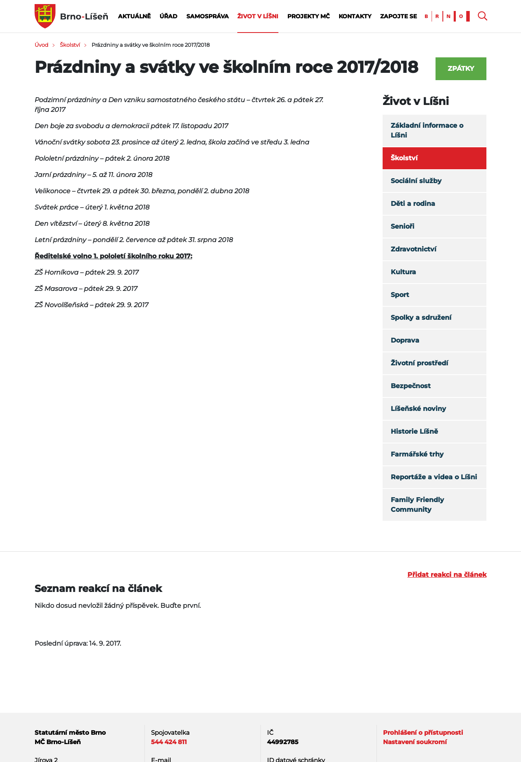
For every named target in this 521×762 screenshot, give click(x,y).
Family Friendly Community (417, 504)
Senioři (402, 226)
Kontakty (355, 16)
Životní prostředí (419, 363)
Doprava (405, 340)
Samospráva (207, 16)
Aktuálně (134, 16)
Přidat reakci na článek (446, 575)
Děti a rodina (413, 203)
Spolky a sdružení (421, 317)
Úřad (168, 16)
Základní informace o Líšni (427, 130)
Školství (70, 44)
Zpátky (461, 68)
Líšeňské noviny (418, 409)
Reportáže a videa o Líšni (434, 477)
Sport (400, 295)
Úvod (41, 44)
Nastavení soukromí (415, 742)
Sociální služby (416, 181)
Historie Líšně (414, 431)
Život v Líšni (257, 16)
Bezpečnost (411, 386)
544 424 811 (169, 742)
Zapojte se (398, 16)
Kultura (403, 272)
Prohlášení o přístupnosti (423, 732)
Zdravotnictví (413, 249)
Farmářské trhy (417, 454)
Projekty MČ (308, 16)
